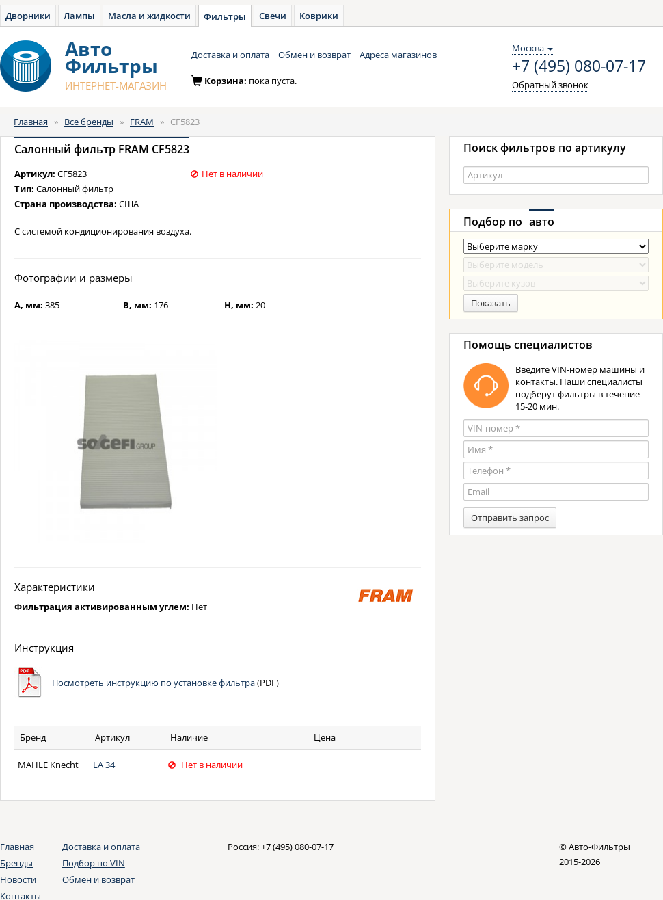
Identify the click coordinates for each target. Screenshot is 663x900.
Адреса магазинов (398, 55)
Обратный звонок (550, 85)
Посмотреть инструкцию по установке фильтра (153, 682)
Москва (532, 48)
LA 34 (104, 764)
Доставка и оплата (230, 55)
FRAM (142, 122)
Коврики (318, 16)
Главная (31, 122)
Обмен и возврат (314, 55)
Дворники (28, 16)
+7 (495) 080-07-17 (579, 66)
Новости (18, 879)
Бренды (16, 863)
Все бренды (88, 122)
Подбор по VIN (93, 863)
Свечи (272, 16)
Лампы (79, 16)
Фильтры (225, 16)
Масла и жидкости (149, 16)
